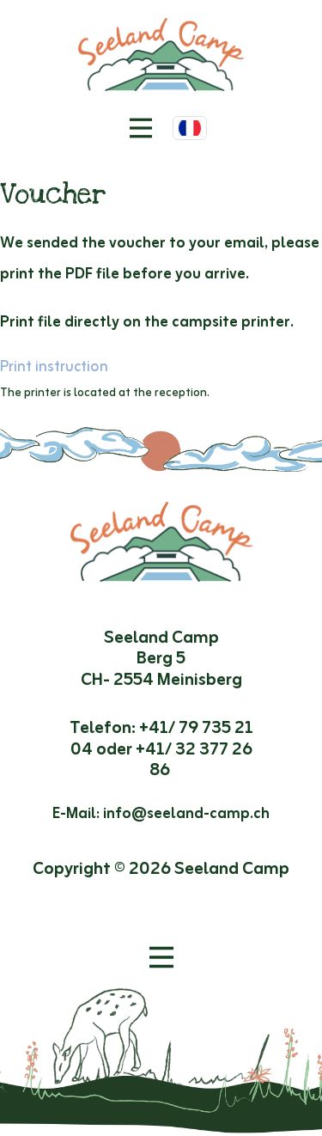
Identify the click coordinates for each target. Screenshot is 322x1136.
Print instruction (54, 367)
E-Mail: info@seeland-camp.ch (161, 814)
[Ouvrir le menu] (161, 957)
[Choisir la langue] (190, 128)
